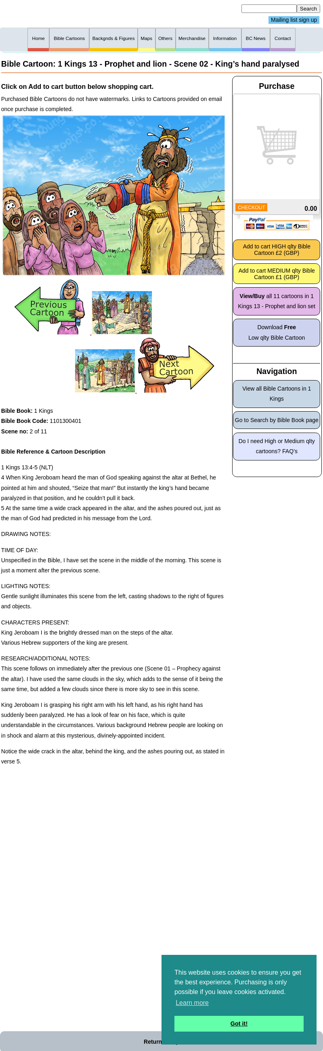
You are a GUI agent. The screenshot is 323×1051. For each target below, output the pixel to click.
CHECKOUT (251, 207)
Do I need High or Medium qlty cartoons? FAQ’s (277, 446)
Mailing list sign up (294, 20)
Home (38, 38)
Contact (283, 38)
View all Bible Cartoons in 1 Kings (276, 393)
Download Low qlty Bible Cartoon (276, 332)
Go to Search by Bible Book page (277, 420)
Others (165, 38)
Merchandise (192, 38)
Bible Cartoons (69, 38)
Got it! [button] (239, 1023)
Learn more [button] (192, 1002)
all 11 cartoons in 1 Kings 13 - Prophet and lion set (276, 301)
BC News (256, 38)
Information (225, 38)
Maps (146, 38)
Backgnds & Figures (113, 38)
